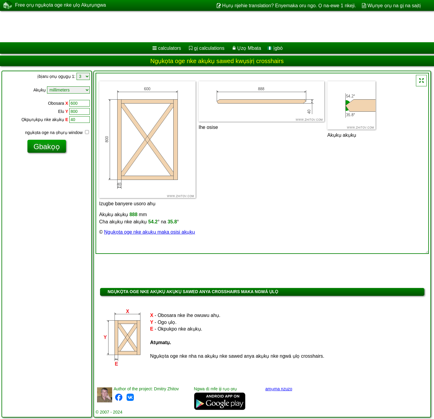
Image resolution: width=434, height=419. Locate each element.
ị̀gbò (275, 48)
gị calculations (209, 48)
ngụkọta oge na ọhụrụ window (57, 132)
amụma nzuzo (278, 388)
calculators (169, 48)
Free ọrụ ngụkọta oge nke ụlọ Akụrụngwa (60, 5)
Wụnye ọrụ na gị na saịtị (393, 5)
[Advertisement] (183, 26)
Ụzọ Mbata (249, 48)
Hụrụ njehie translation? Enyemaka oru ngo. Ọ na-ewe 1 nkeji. (289, 5)
